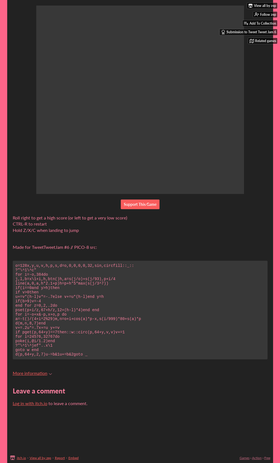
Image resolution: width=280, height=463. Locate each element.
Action (257, 458)
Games (245, 458)
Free (267, 458)
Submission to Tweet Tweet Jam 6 (248, 32)
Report (60, 458)
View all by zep (40, 458)
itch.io (21, 458)
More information (32, 390)
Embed (73, 458)
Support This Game (140, 204)
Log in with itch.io (30, 420)
